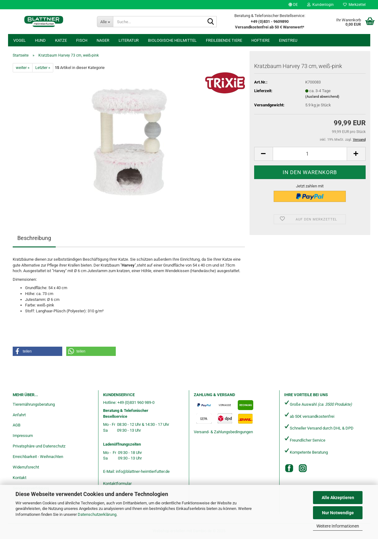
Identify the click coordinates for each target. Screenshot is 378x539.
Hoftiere (260, 40)
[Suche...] (105, 21)
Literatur (129, 40)
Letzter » (42, 67)
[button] (293, 4)
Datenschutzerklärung (97, 514)
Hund (40, 40)
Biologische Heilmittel (172, 40)
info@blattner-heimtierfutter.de (143, 471)
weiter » (22, 67)
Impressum (23, 435)
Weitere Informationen (337, 526)
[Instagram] (303, 468)
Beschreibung (34, 238)
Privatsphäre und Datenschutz (39, 446)
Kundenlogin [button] (320, 4)
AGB (16, 425)
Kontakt (19, 477)
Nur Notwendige (338, 512)
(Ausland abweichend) (322, 97)
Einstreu (288, 40)
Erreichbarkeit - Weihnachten (38, 456)
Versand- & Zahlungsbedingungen (223, 432)
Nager (103, 40)
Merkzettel (354, 4)
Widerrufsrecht (26, 467)
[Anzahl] (310, 154)
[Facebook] (289, 468)
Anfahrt (19, 415)
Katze (61, 40)
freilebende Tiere (224, 40)
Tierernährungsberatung (34, 404)
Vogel (19, 40)
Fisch (81, 40)
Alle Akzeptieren (338, 497)
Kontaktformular (117, 483)
